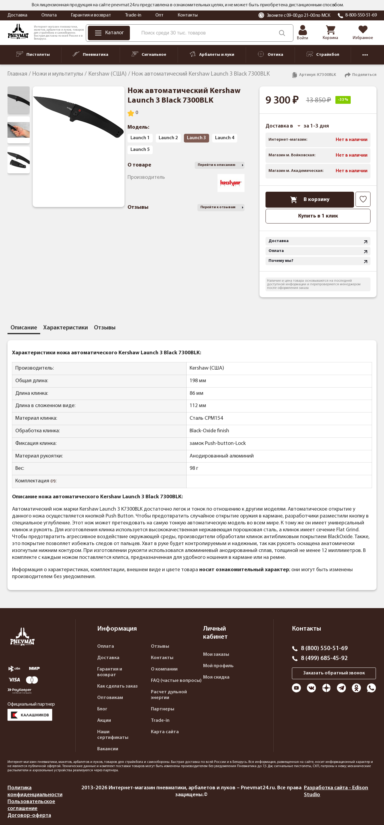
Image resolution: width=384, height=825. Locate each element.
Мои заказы (216, 654)
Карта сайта (165, 732)
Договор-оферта (29, 815)
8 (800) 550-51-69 (324, 649)
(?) (53, 481)
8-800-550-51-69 (361, 15)
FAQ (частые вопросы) (176, 680)
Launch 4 (224, 138)
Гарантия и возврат (91, 15)
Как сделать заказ (117, 686)
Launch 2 (168, 138)
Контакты (188, 15)
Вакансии (107, 749)
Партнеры (162, 709)
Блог (102, 709)
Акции (104, 720)
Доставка (17, 15)
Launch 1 (140, 138)
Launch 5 (140, 149)
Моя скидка (216, 677)
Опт (159, 15)
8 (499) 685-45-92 (324, 659)
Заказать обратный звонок (334, 673)
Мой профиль (218, 666)
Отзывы (160, 646)
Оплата (49, 15)
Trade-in (133, 15)
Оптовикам (110, 697)
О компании (164, 669)
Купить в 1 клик (318, 216)
